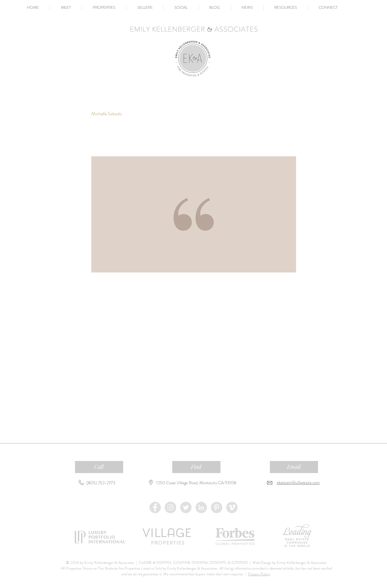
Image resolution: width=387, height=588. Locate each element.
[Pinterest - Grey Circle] (216, 507)
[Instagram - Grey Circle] (170, 507)
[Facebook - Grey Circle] (155, 507)
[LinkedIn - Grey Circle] (201, 507)
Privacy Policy (259, 574)
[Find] (196, 467)
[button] (66, 7)
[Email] (294, 467)
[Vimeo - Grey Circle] (232, 507)
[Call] (99, 467)
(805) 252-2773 (100, 483)
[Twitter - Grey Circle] (186, 507)
